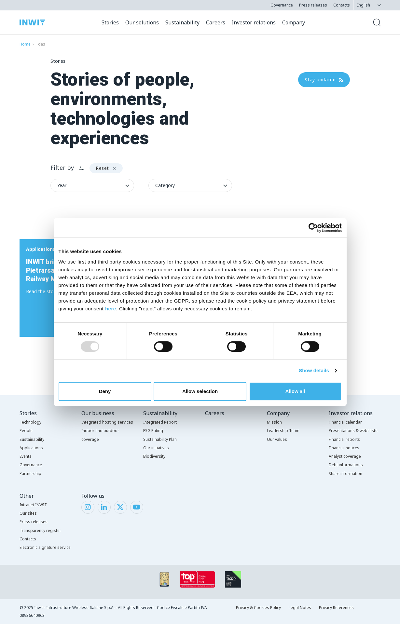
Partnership (30, 473)
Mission (274, 422)
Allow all (295, 391)
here (110, 308)
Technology (30, 422)
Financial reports (344, 439)
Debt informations (346, 465)
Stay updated (324, 79)
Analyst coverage (345, 456)
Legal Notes (300, 607)
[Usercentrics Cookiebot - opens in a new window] (313, 228)
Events (26, 456)
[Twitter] (120, 506)
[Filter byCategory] (190, 185)
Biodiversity (154, 456)
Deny (105, 391)
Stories (28, 413)
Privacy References (336, 607)
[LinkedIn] (104, 506)
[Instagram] (87, 506)
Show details (314, 370)
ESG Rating (153, 430)
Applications (31, 448)
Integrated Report (160, 422)
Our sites (28, 513)
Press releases (313, 5)
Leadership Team (283, 430)
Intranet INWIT (33, 505)
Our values (277, 439)
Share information (345, 473)
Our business (97, 413)
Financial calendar (345, 422)
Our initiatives (156, 448)
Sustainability (32, 439)
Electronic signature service (45, 547)
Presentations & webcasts (353, 430)
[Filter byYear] (92, 185)
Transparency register (40, 530)
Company (278, 413)
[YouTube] (136, 506)
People (26, 430)
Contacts (341, 5)
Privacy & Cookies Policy (258, 607)
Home (25, 44)
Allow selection (200, 391)
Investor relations (351, 413)
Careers (214, 413)
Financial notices (344, 448)
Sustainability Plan (160, 439)
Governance (281, 5)
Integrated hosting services (107, 422)
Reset (106, 168)
